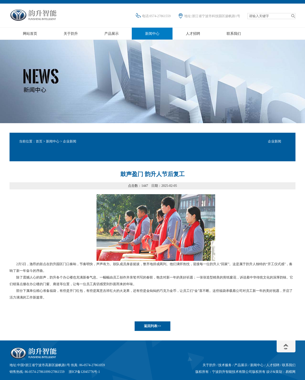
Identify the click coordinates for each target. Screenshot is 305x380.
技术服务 (225, 365)
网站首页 (30, 33)
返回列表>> (152, 326)
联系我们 (234, 33)
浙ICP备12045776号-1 (84, 372)
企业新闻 (274, 141)
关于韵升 (71, 33)
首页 (39, 141)
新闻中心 (152, 33)
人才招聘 (193, 33)
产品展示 (111, 33)
